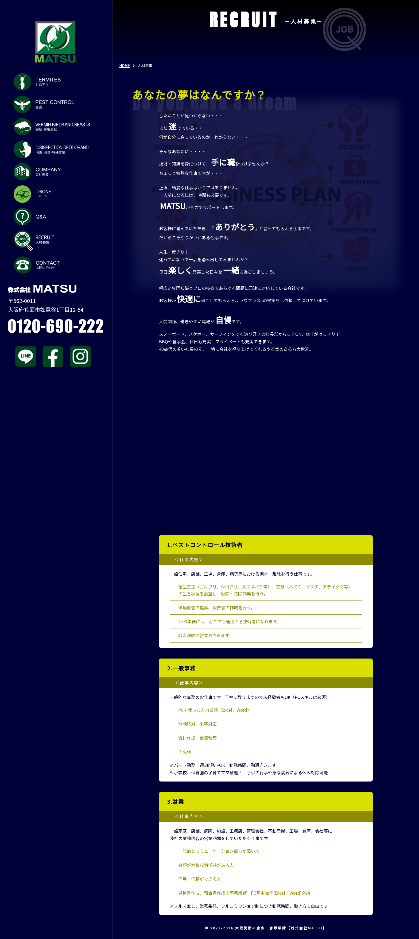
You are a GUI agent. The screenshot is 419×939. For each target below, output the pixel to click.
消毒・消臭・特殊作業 (52, 149)
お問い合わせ (52, 265)
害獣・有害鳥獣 (52, 127)
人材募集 (52, 241)
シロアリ (52, 82)
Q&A (52, 216)
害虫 (52, 104)
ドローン (52, 194)
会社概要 (52, 171)
